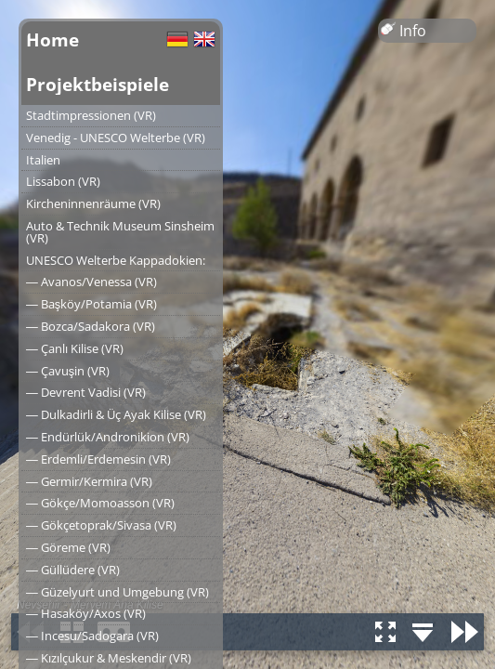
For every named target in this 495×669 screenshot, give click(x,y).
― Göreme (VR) (68, 547)
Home (52, 39)
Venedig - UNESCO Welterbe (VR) (115, 137)
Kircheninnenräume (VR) (93, 203)
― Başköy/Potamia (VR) (91, 303)
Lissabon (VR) (63, 181)
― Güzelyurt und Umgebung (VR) (117, 592)
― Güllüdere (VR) (73, 569)
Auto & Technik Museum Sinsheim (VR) (120, 231)
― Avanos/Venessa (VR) (91, 281)
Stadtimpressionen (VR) (91, 115)
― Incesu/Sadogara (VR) (92, 635)
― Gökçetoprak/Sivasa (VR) (101, 525)
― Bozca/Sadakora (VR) (90, 326)
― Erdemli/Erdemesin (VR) (98, 459)
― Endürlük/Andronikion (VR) (107, 436)
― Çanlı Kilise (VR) (75, 348)
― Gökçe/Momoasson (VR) (100, 502)
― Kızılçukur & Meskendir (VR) (108, 657)
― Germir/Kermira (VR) (89, 481)
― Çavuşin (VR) (68, 370)
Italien (43, 159)
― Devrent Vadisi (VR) (86, 392)
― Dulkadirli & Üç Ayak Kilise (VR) (116, 414)
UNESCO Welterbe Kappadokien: (115, 260)
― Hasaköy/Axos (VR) (86, 613)
